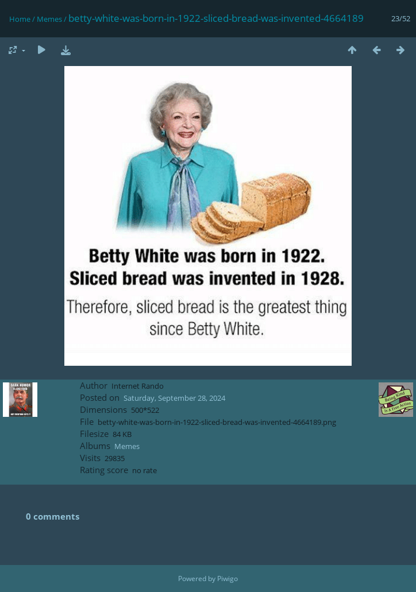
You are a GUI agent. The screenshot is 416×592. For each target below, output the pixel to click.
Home (19, 19)
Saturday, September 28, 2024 (174, 398)
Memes (49, 19)
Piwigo (227, 578)
